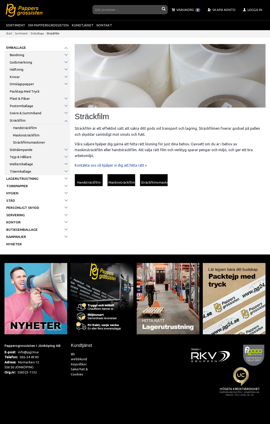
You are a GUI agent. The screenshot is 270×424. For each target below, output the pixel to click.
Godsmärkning (21, 62)
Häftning (16, 69)
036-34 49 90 (29, 357)
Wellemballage (21, 164)
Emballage (37, 33)
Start (9, 33)
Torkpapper (17, 186)
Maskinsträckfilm (26, 135)
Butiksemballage (22, 229)
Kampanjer (16, 237)
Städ (10, 200)
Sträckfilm (18, 120)
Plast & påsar (20, 98)
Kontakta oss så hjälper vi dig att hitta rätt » (111, 165)
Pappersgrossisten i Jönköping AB (32, 345)
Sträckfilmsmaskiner (29, 142)
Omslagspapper (22, 84)
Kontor (13, 222)
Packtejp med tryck (24, 91)
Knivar (15, 77)
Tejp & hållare (20, 157)
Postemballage (21, 106)
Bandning (17, 55)
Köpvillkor (79, 364)
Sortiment (15, 25)
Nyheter (14, 244)
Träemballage (20, 171)
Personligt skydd (22, 208)
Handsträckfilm (25, 128)
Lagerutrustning (22, 178)
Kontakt (104, 25)
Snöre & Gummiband (25, 113)
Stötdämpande (21, 150)
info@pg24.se (28, 352)
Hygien (12, 193)
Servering (15, 215)
